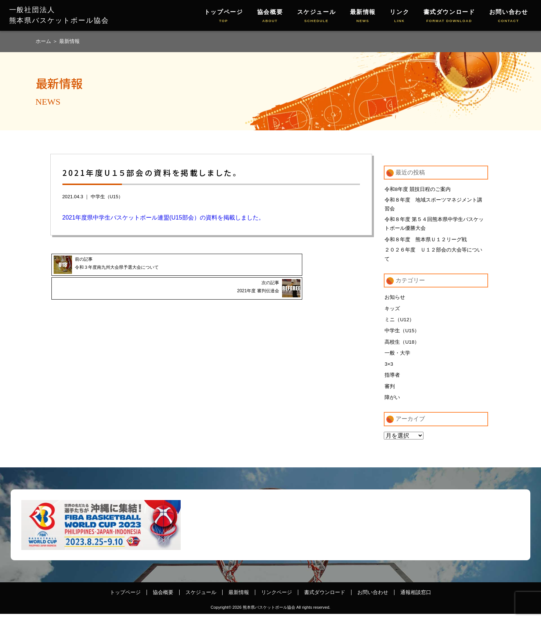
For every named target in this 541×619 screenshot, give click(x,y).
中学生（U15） (107, 196)
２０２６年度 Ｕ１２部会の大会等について (433, 257)
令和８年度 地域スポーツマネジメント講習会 (433, 205)
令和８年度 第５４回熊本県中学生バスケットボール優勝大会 (434, 225)
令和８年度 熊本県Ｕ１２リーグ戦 (426, 242)
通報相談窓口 (415, 597)
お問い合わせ (508, 16)
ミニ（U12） (400, 323)
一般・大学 (397, 357)
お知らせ (395, 301)
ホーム (44, 41)
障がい (392, 402)
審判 (390, 391)
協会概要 (270, 16)
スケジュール (316, 16)
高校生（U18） (402, 346)
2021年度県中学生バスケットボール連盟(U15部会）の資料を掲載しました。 (163, 217)
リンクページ (276, 597)
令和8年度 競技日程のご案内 (418, 189)
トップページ (223, 16)
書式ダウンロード (449, 16)
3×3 (389, 369)
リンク (399, 16)
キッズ (392, 312)
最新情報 (363, 16)
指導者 (392, 380)
